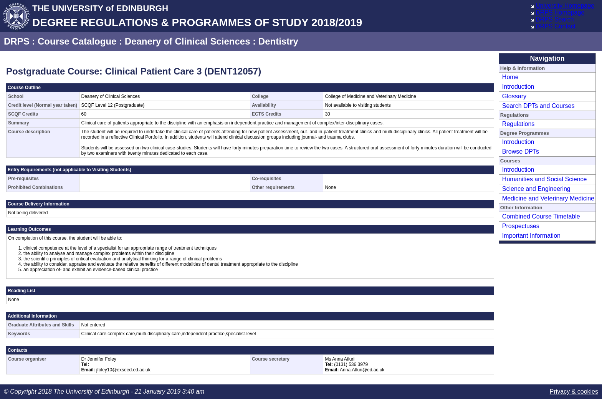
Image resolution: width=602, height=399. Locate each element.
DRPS (17, 41)
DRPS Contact (556, 26)
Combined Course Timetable (541, 216)
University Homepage (565, 5)
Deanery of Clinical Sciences (187, 41)
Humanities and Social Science (544, 179)
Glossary (514, 96)
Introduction (518, 86)
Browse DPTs (520, 151)
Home (510, 77)
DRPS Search (555, 19)
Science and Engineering (536, 188)
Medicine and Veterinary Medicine (548, 198)
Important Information (531, 235)
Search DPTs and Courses (538, 106)
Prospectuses (520, 226)
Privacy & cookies (574, 391)
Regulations (518, 124)
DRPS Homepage (560, 12)
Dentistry (278, 41)
